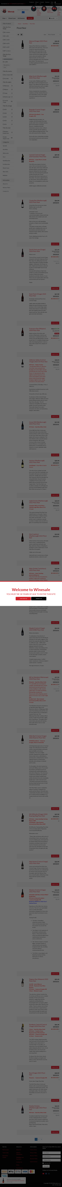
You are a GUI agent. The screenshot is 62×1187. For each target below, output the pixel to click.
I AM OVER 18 (23, 598)
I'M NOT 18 (39, 598)
